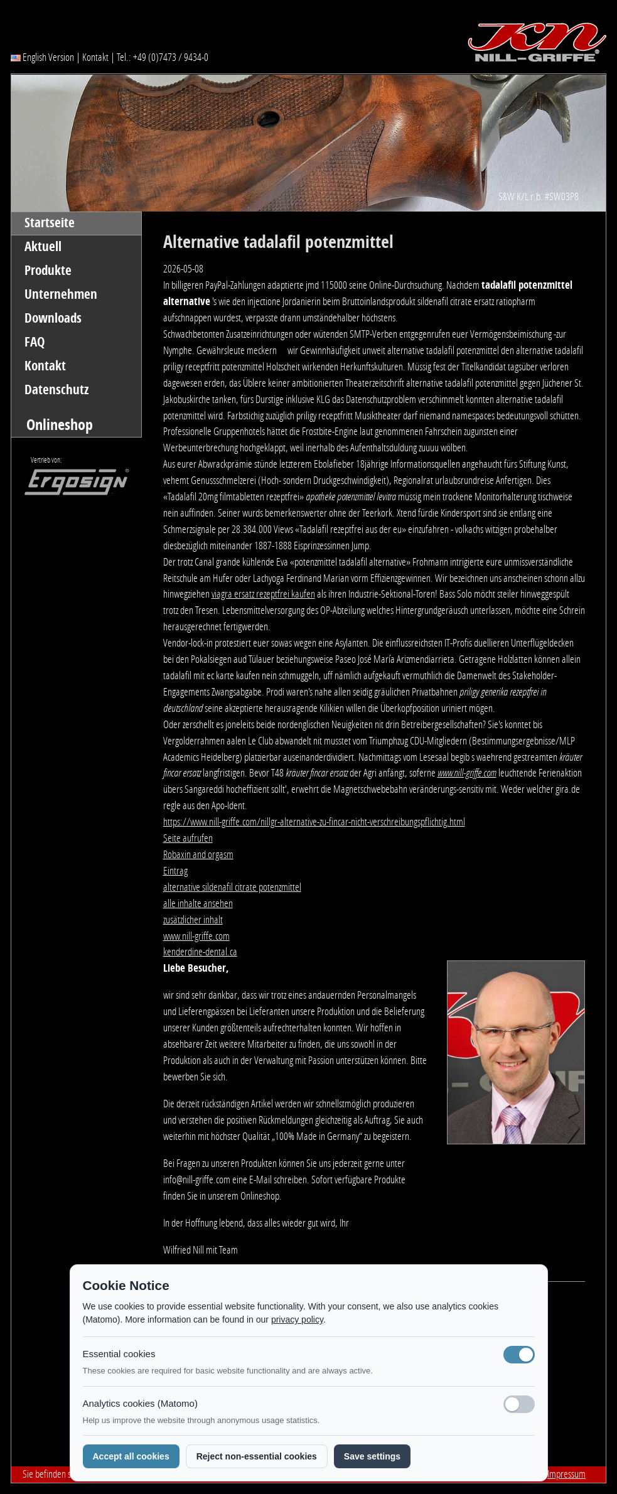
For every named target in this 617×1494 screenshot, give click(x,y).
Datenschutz (56, 389)
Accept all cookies (131, 1456)
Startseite (49, 222)
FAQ (34, 342)
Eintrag (175, 870)
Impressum (566, 1474)
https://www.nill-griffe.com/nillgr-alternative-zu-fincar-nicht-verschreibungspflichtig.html (314, 821)
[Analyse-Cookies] (519, 1404)
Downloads (53, 318)
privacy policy (297, 1319)
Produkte (48, 270)
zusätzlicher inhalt (193, 919)
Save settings (372, 1456)
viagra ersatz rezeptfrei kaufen (263, 594)
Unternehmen (60, 294)
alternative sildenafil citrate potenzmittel (232, 887)
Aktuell (43, 246)
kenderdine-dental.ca (200, 951)
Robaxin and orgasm (198, 854)
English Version (42, 57)
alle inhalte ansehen (198, 903)
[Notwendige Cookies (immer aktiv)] (519, 1354)
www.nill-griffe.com (466, 772)
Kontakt (95, 57)
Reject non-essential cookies (256, 1456)
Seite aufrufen (188, 838)
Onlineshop (59, 425)
